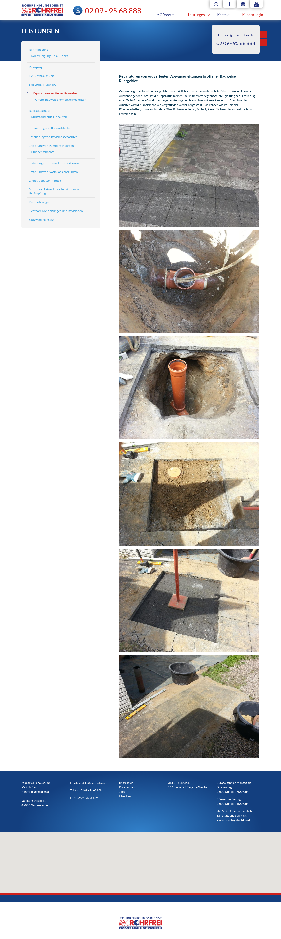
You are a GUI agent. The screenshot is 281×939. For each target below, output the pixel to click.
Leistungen (196, 14)
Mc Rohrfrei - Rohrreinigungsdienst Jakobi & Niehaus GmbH (42, 10)
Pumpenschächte (42, 152)
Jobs (122, 791)
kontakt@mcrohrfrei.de (235, 35)
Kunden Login (252, 14)
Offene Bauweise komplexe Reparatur (60, 99)
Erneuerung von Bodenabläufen (50, 128)
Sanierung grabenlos (42, 84)
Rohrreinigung (38, 49)
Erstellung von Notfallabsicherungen (53, 171)
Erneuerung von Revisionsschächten (53, 137)
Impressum (126, 782)
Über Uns (125, 796)
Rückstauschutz (39, 110)
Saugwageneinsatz (41, 219)
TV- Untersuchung (41, 75)
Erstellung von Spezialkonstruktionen (54, 163)
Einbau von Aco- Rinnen (45, 180)
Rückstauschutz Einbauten (49, 117)
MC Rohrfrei (165, 14)
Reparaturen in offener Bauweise (55, 93)
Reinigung (35, 67)
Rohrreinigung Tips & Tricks (49, 56)
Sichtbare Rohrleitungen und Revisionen (56, 211)
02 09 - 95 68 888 (235, 43)
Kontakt (223, 14)
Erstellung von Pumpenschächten (51, 145)
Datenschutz (127, 787)
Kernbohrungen (39, 202)
